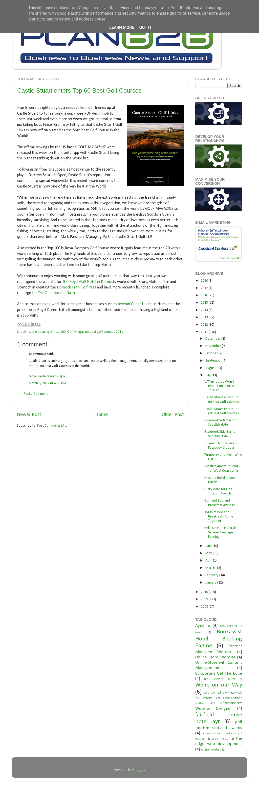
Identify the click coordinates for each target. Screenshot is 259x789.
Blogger (138, 770)
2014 (205, 310)
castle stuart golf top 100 (47, 332)
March (210, 568)
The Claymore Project (219, 679)
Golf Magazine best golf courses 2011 (95, 332)
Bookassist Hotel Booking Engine (218, 639)
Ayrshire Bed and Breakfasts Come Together (218, 516)
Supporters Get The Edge (218, 673)
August (211, 368)
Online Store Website (215, 657)
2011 (205, 332)
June (208, 546)
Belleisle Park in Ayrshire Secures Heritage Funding (222, 532)
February (212, 575)
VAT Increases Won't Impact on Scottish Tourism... (219, 386)
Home (101, 414)
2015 (205, 303)
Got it (145, 27)
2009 (205, 599)
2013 (205, 317)
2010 (205, 592)
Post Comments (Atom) (54, 426)
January (211, 583)
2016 (205, 295)
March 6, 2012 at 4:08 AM (47, 383)
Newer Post (29, 414)
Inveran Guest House (135, 304)
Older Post (173, 414)
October (212, 353)
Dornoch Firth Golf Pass (76, 287)
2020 (205, 281)
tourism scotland (211, 749)
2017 (205, 288)
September (214, 361)
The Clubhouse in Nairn (56, 293)
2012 (205, 325)
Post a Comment (36, 394)
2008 (205, 607)
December (213, 339)
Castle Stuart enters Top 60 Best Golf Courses (79, 90)
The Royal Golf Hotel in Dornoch (88, 282)
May (209, 553)
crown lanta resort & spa (47, 376)
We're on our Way (218, 685)
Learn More (121, 27)
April (209, 561)
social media (220, 738)
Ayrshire (202, 626)
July (208, 375)
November (213, 346)
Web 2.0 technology (216, 692)
